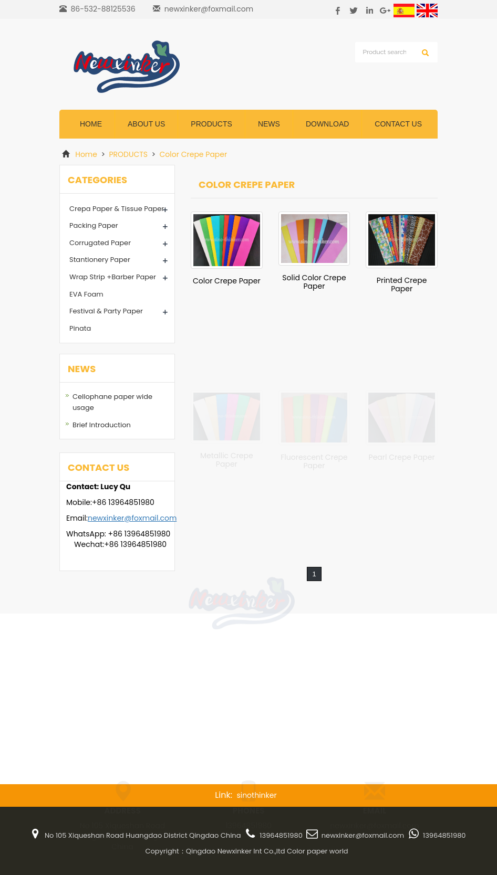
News (269, 124)
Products (211, 124)
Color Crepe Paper (192, 154)
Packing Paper (93, 225)
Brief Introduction (102, 425)
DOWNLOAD (327, 124)
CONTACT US (398, 124)
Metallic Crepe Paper (226, 459)
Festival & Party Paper (106, 311)
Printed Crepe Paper (402, 284)
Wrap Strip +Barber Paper (112, 277)
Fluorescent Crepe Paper (314, 461)
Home (91, 124)
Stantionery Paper (99, 260)
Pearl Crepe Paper (402, 457)
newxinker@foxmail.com (208, 9)
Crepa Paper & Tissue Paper (116, 209)
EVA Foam (86, 294)
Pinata (80, 328)
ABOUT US (146, 124)
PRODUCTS (128, 154)
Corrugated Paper (100, 243)
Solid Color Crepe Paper (314, 281)
